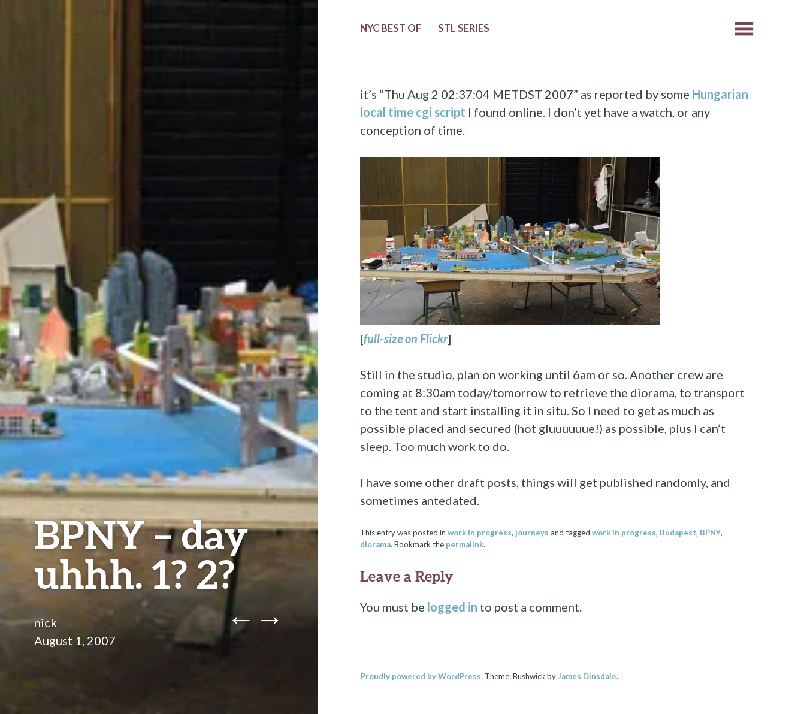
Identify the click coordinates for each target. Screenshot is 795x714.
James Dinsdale (587, 676)
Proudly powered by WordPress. (422, 676)
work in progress (480, 532)
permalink (464, 544)
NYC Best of (390, 28)
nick (45, 622)
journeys (532, 532)
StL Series (463, 28)
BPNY (710, 532)
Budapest (678, 532)
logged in (452, 607)
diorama (375, 544)
